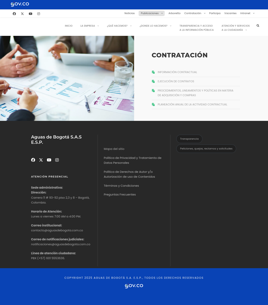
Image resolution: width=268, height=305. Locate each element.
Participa (215, 13)
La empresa (87, 25)
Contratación (192, 13)
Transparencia (189, 139)
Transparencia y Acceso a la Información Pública (197, 27)
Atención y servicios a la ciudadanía (236, 27)
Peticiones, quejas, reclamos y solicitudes (206, 148)
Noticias (129, 13)
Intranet (245, 13)
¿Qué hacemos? (117, 25)
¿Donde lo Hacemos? (153, 25)
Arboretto (174, 13)
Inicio (69, 25)
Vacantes (230, 13)
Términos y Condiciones (121, 186)
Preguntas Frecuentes (120, 194)
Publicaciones (150, 13)
